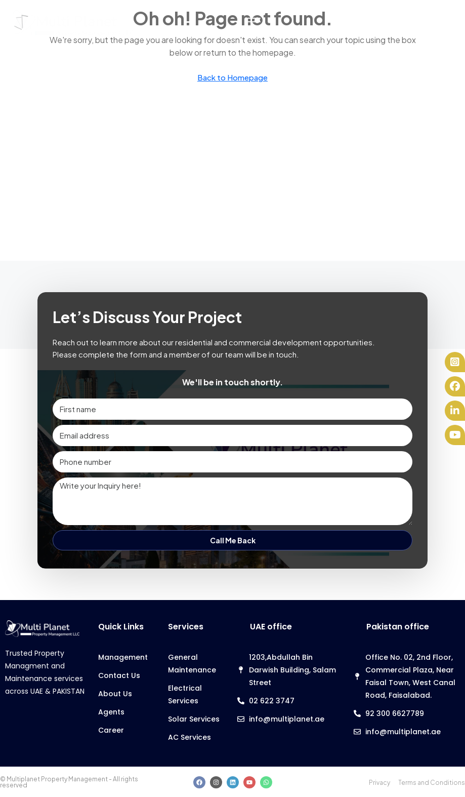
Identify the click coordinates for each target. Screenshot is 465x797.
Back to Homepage (232, 77)
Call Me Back (233, 540)
